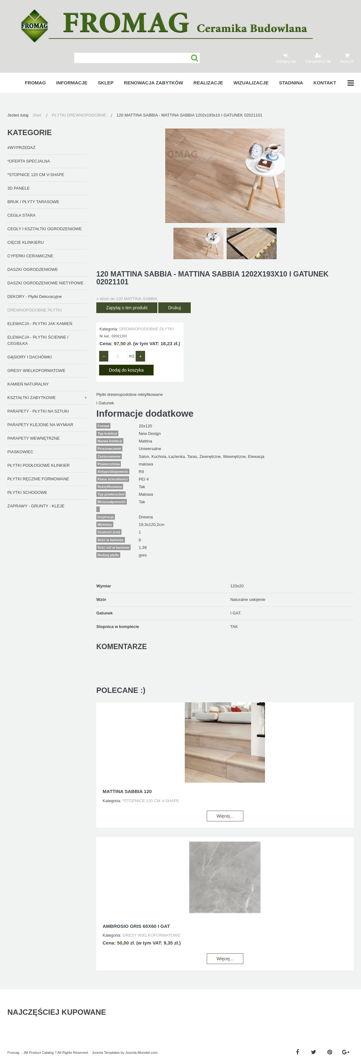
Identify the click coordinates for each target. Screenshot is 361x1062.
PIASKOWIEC (20, 451)
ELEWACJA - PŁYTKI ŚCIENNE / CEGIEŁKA (38, 340)
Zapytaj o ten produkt (127, 307)
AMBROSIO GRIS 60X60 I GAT (136, 926)
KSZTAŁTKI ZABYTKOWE (32, 397)
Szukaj (194, 58)
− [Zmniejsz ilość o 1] (104, 356)
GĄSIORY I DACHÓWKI (30, 357)
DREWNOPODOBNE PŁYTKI (35, 310)
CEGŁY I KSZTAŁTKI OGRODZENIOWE (45, 228)
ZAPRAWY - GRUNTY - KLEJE (36, 506)
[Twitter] (313, 1052)
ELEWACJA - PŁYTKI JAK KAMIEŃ (40, 323)
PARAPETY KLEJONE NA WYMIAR (40, 424)
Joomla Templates (106, 1052)
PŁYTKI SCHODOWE (27, 492)
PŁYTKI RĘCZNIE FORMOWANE (38, 479)
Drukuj (174, 307)
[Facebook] (297, 1052)
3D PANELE (19, 188)
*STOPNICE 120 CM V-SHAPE (36, 174)
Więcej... (225, 816)
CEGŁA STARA (22, 215)
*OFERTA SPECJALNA (29, 161)
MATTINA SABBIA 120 (127, 791)
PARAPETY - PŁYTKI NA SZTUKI (38, 411)
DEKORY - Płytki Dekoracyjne (35, 296)
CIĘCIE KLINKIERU (26, 242)
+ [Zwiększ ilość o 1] (140, 356)
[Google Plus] (345, 1052)
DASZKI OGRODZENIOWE (33, 269)
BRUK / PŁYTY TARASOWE (33, 201)
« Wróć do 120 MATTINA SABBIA (126, 298)
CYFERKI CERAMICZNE (31, 256)
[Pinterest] (329, 1052)
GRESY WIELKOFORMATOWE (36, 370)
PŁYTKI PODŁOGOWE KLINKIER (39, 465)
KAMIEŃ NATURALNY (28, 384)
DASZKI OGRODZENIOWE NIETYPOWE (46, 283)
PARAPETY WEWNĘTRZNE (34, 438)
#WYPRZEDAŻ (22, 147)
